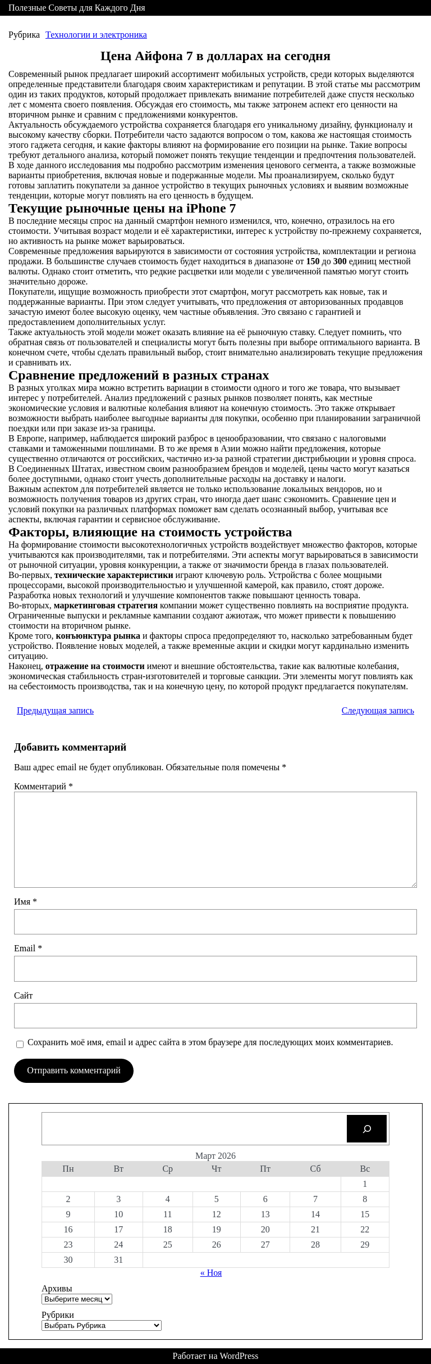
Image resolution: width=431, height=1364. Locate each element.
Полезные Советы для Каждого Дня (76, 7)
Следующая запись (378, 710)
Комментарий (43, 786)
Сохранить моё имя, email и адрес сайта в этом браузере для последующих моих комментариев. (210, 1042)
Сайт (23, 995)
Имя (25, 901)
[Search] (367, 1128)
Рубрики (58, 1315)
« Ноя (211, 1272)
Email (28, 948)
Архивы (57, 1288)
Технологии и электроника (96, 34)
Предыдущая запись (55, 710)
